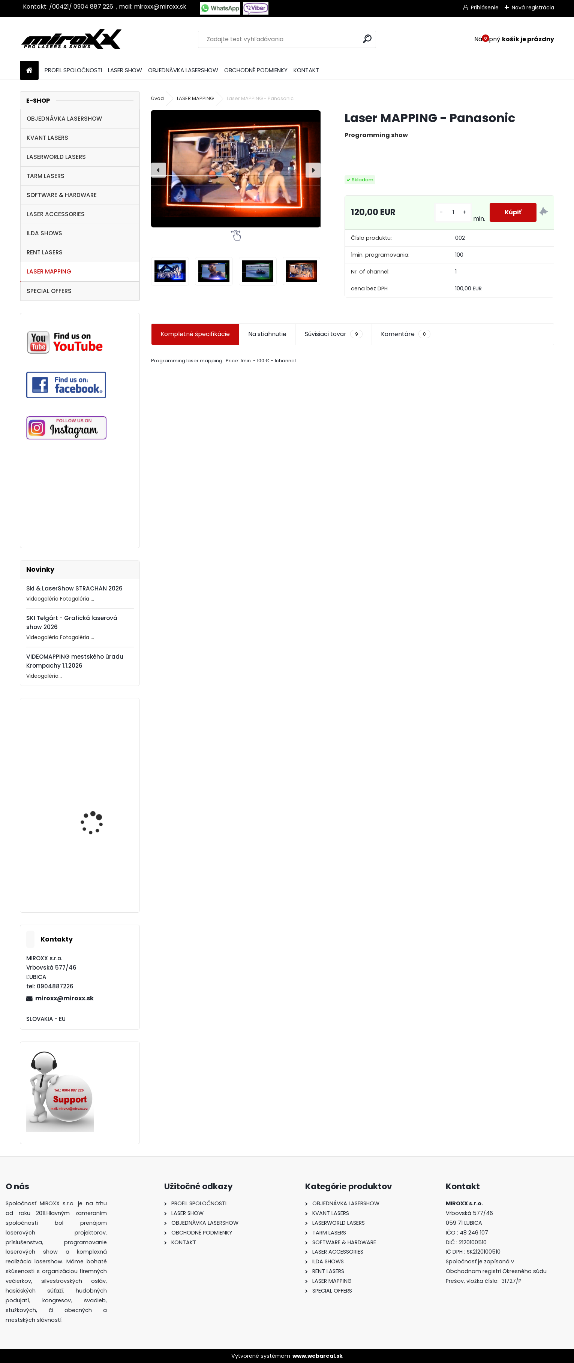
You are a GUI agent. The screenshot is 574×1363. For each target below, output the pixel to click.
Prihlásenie (485, 7)
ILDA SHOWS (44, 233)
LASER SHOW (125, 70)
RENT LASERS (45, 252)
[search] (367, 38)
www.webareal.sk (317, 1356)
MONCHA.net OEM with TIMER (98, 816)
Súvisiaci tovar (333, 334)
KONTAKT (306, 70)
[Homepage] (29, 70)
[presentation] (158, 170)
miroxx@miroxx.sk (64, 998)
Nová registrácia (533, 7)
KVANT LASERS (47, 138)
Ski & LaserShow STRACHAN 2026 (74, 588)
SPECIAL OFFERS (49, 291)
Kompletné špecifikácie (195, 334)
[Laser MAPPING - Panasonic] (235, 168)
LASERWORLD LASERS (56, 157)
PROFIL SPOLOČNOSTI (73, 70)
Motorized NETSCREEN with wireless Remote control (97, 882)
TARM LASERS (45, 176)
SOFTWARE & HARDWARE (62, 195)
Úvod (157, 98)
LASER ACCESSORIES (56, 214)
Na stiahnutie (267, 334)
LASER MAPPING (49, 271)
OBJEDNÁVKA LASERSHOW (183, 70)
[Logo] (71, 39)
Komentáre (405, 334)
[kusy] (453, 212)
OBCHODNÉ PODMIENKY (256, 70)
